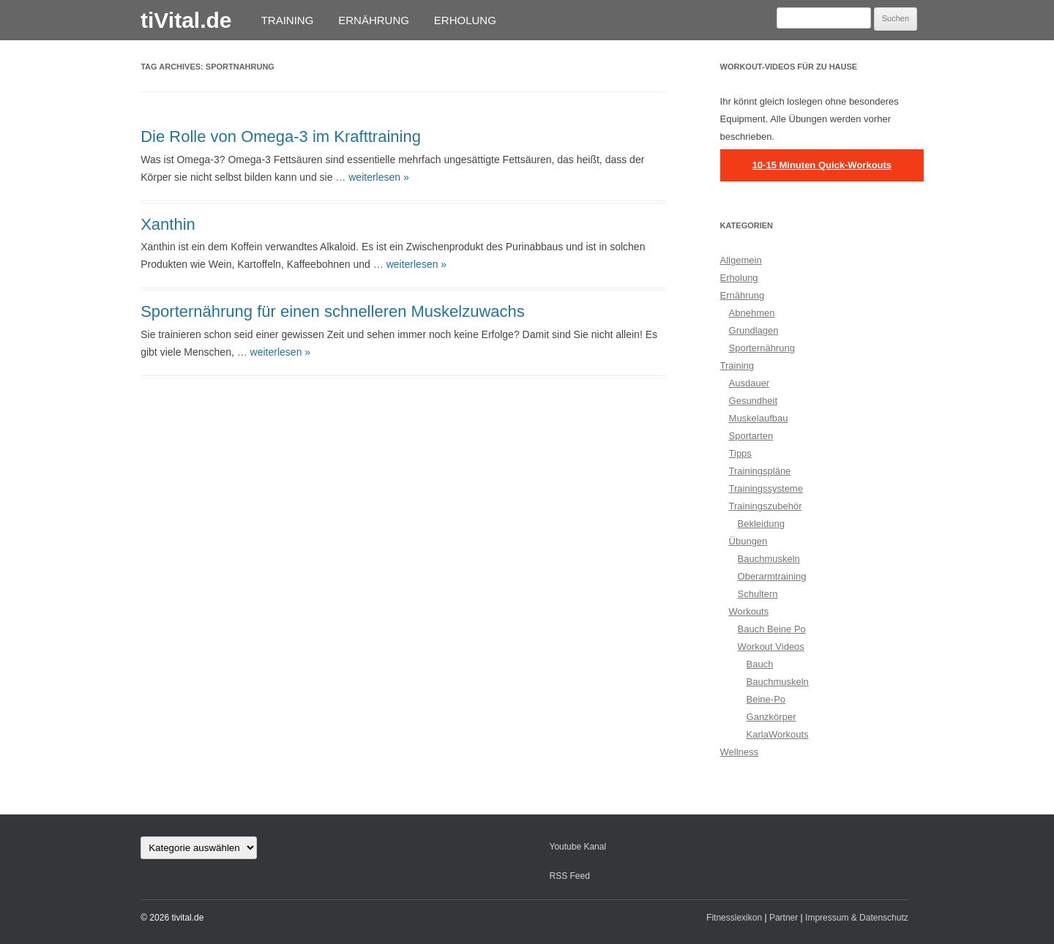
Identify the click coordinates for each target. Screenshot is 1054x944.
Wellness (739, 751)
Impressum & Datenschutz (856, 918)
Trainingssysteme (766, 488)
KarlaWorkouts (778, 734)
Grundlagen (754, 330)
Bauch (760, 664)
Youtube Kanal (577, 847)
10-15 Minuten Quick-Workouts (822, 165)
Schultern (758, 593)
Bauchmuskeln (769, 558)
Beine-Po (766, 699)
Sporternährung (762, 347)
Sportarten (751, 435)
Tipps (740, 453)
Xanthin (168, 224)
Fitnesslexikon (734, 918)
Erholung (465, 20)
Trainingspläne (760, 470)
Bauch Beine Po (772, 628)
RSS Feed (569, 876)
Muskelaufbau (758, 418)
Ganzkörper (771, 716)
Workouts (749, 611)
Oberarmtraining (772, 576)
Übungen (748, 541)
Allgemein (741, 260)
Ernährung (373, 20)
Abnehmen (752, 312)
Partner (783, 918)
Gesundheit (753, 400)
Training (287, 20)
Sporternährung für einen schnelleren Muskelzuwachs (333, 311)
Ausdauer (749, 383)
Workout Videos (771, 646)
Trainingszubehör (765, 506)
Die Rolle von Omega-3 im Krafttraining (281, 136)
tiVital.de (186, 20)
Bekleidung (761, 523)
